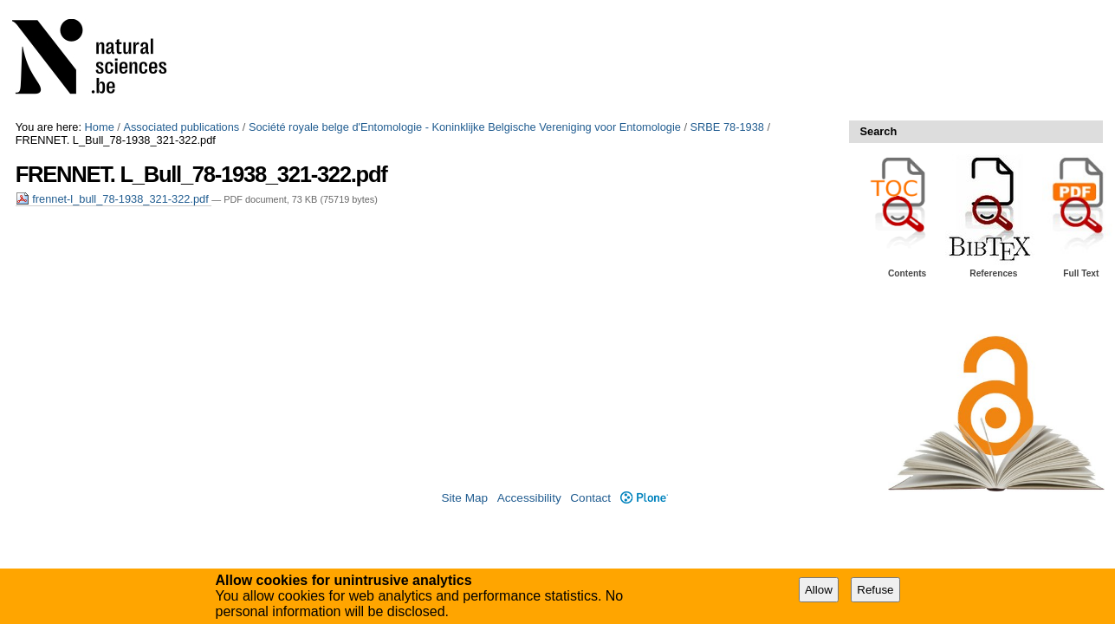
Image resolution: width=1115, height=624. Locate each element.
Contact (590, 497)
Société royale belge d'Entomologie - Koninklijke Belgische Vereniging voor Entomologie (465, 126)
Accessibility (529, 497)
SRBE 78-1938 (727, 126)
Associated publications (181, 126)
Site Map (464, 497)
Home (99, 126)
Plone (644, 497)
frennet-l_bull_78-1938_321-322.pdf (114, 198)
